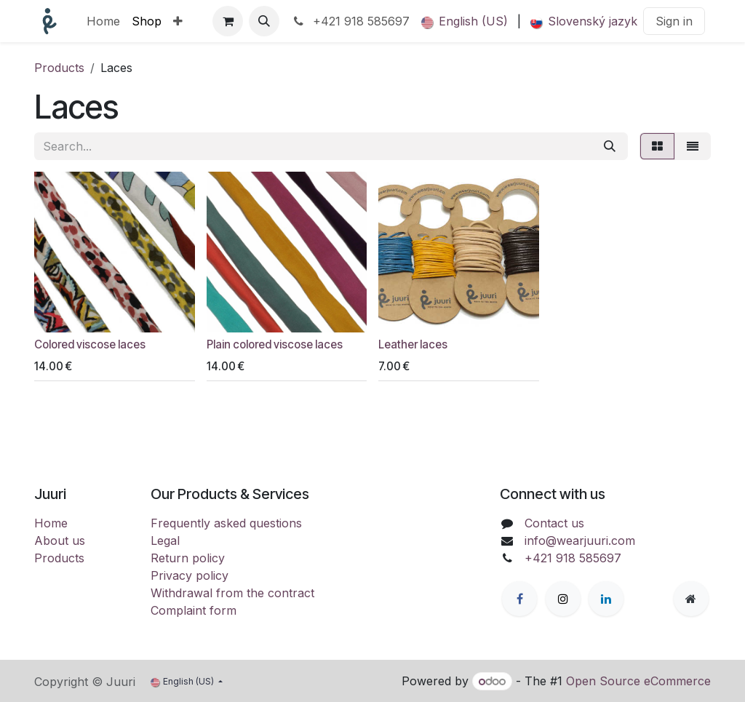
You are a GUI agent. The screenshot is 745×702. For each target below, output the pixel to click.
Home (51, 523)
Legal (165, 540)
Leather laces (412, 344)
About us (59, 540)
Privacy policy (189, 575)
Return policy (188, 558)
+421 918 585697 (350, 21)
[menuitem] (103, 21)
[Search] (609, 146)
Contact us (554, 523)
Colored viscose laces (90, 344)
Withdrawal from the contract (232, 593)
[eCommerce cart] (227, 21)
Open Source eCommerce (638, 681)
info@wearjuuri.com (580, 540)
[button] (264, 21)
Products (59, 67)
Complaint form (193, 610)
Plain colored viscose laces (275, 344)
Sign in (674, 21)
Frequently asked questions (226, 523)
